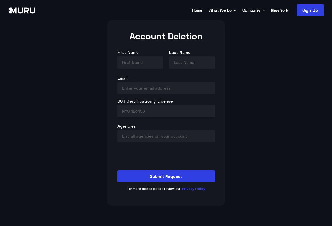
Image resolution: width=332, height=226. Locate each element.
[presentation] (156, 158)
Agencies (126, 126)
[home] (99, 10)
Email (122, 78)
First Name (128, 52)
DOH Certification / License (145, 101)
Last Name (180, 52)
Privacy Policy (193, 189)
